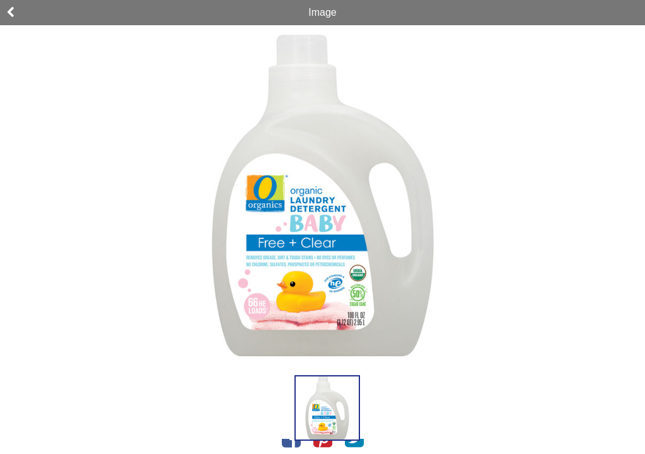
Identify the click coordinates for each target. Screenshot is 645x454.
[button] (327, 408)
